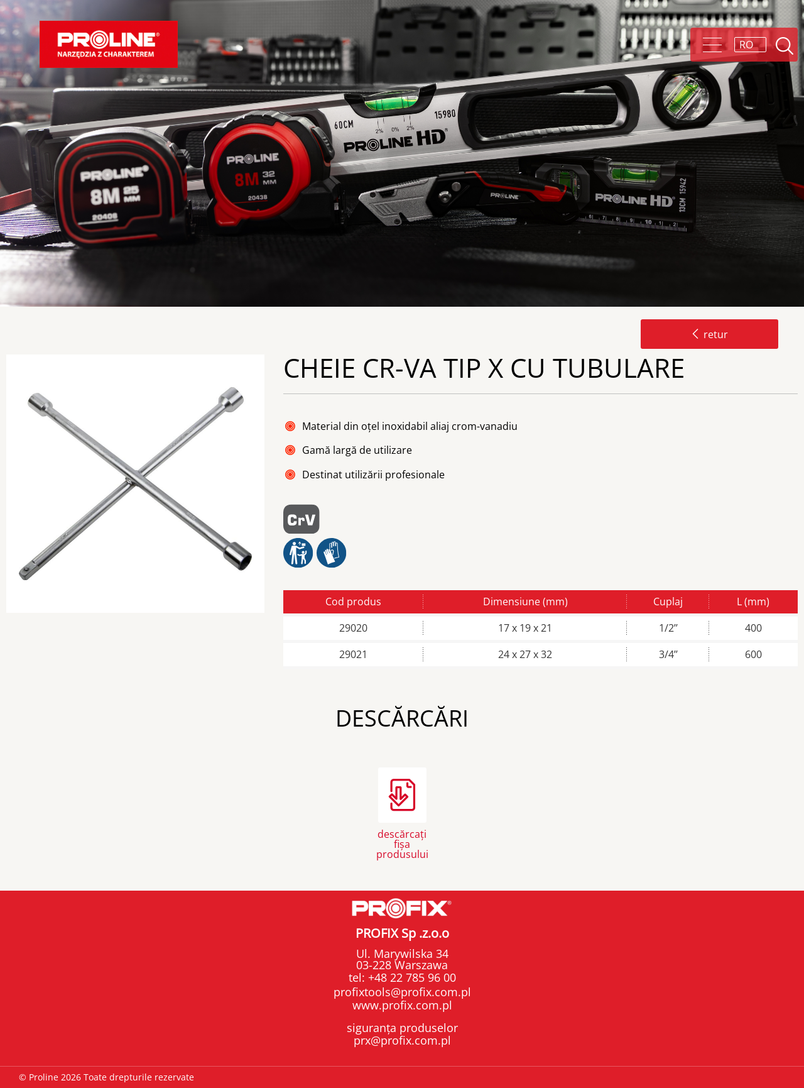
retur (709, 334)
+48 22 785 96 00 (410, 977)
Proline (108, 44)
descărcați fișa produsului (402, 843)
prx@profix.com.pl (402, 1040)
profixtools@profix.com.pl (402, 991)
